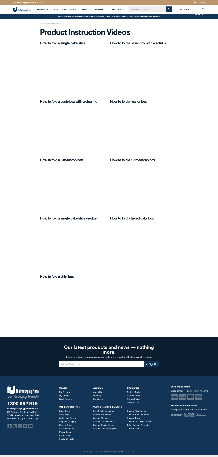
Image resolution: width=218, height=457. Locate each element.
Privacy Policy (133, 399)
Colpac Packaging (67, 421)
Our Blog (97, 395)
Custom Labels (134, 428)
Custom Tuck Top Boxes (138, 414)
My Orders (64, 395)
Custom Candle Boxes (103, 424)
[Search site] (169, 9)
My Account (64, 392)
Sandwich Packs (66, 438)
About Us (97, 392)
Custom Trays (133, 417)
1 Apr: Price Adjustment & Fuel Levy (28, 2)
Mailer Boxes (65, 431)
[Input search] (147, 9)
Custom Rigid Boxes (136, 411)
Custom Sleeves (100, 417)
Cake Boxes (64, 411)
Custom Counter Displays (105, 428)
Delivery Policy (134, 392)
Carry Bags (64, 414)
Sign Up (151, 364)
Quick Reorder (66, 399)
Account (185, 9)
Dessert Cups (65, 424)
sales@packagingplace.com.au (22, 408)
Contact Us (98, 399)
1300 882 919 (199, 2)
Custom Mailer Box (102, 414)
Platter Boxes (65, 435)
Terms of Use (133, 402)
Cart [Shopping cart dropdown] (196, 10)
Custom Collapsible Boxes (139, 421)
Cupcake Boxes (66, 428)
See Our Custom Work (103, 411)
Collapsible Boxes (67, 417)
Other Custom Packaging (138, 424)
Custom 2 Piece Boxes (103, 421)
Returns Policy (134, 395)
